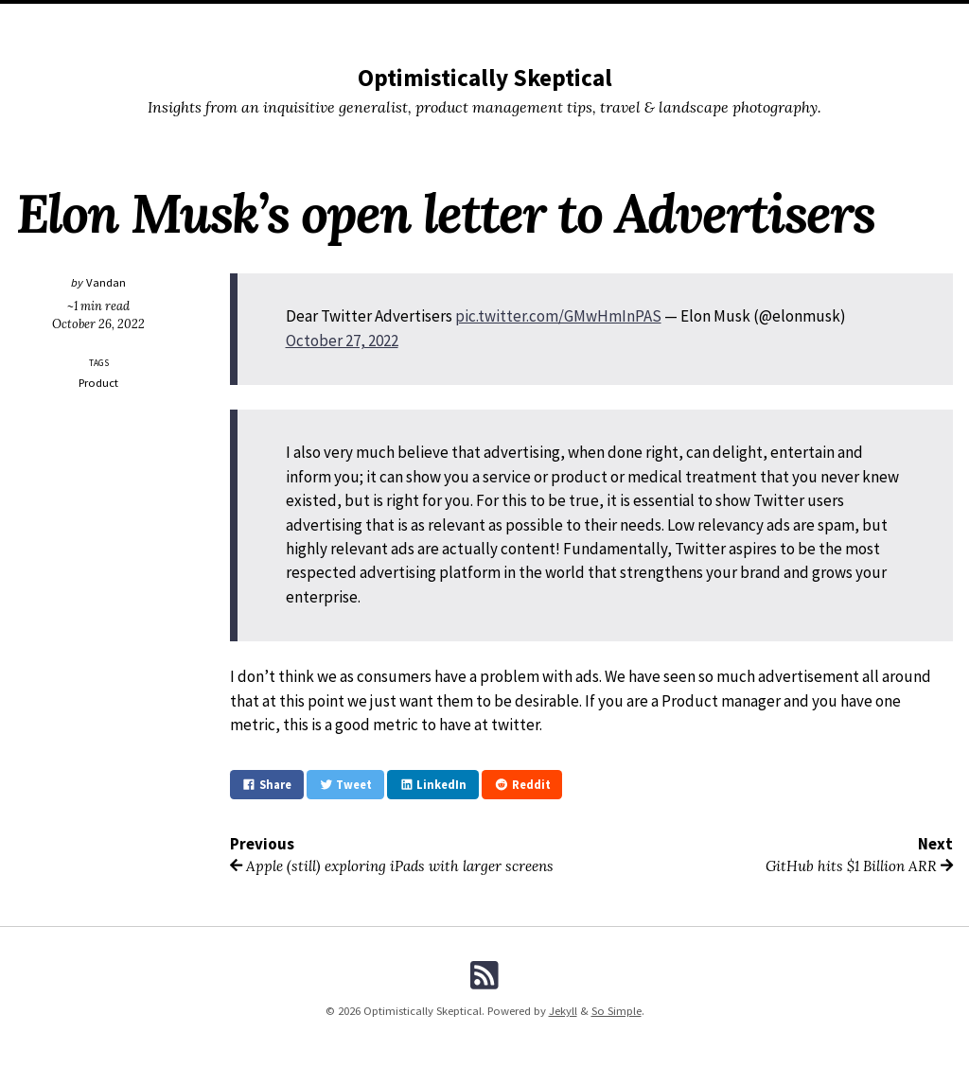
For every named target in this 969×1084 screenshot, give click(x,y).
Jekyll (563, 1011)
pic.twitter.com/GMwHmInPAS (558, 316)
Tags (401, 21)
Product (98, 383)
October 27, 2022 (342, 340)
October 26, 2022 (98, 323)
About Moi (602, 21)
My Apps (533, 21)
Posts (353, 21)
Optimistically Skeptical (485, 77)
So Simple (616, 1011)
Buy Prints (464, 21)
